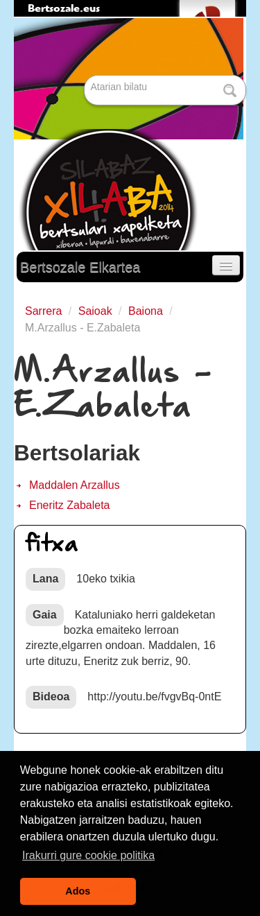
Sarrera (43, 311)
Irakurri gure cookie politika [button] (88, 855)
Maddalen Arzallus (74, 485)
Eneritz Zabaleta (69, 505)
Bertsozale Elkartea (80, 267)
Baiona (145, 311)
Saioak (95, 311)
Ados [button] (77, 891)
